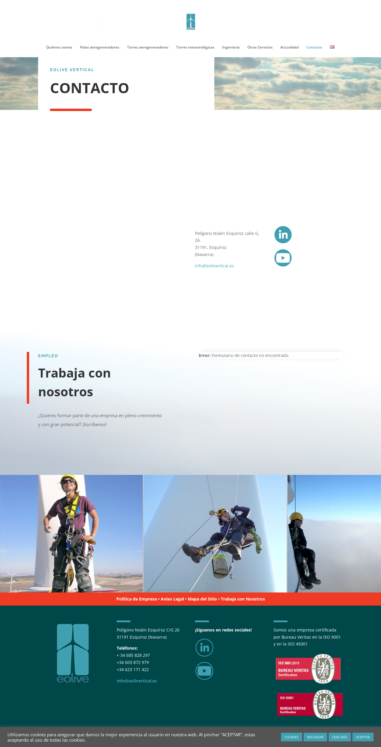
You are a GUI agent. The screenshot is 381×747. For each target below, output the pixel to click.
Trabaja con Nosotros (243, 599)
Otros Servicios (260, 47)
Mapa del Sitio (202, 599)
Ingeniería (231, 47)
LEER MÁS (339, 737)
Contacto (314, 47)
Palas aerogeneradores (99, 47)
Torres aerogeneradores (147, 47)
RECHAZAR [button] (315, 737)
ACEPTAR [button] (363, 737)
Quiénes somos (59, 47)
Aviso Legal (172, 599)
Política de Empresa (136, 599)
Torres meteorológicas (195, 47)
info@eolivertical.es (214, 266)
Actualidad (289, 47)
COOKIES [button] (292, 737)
